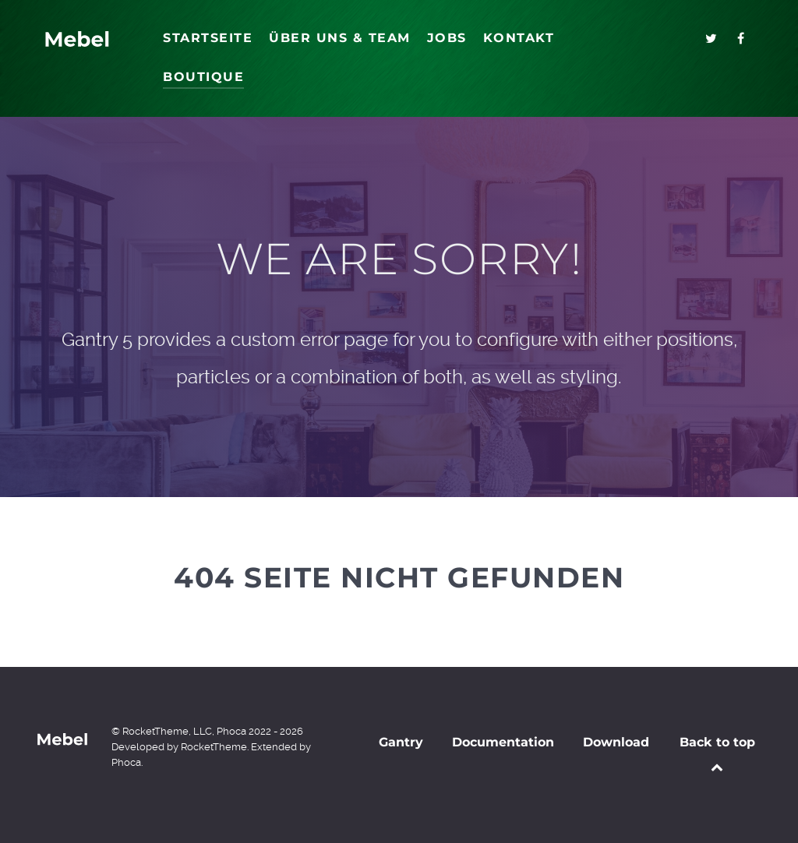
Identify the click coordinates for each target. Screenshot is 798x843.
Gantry (401, 742)
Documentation (503, 742)
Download (616, 742)
